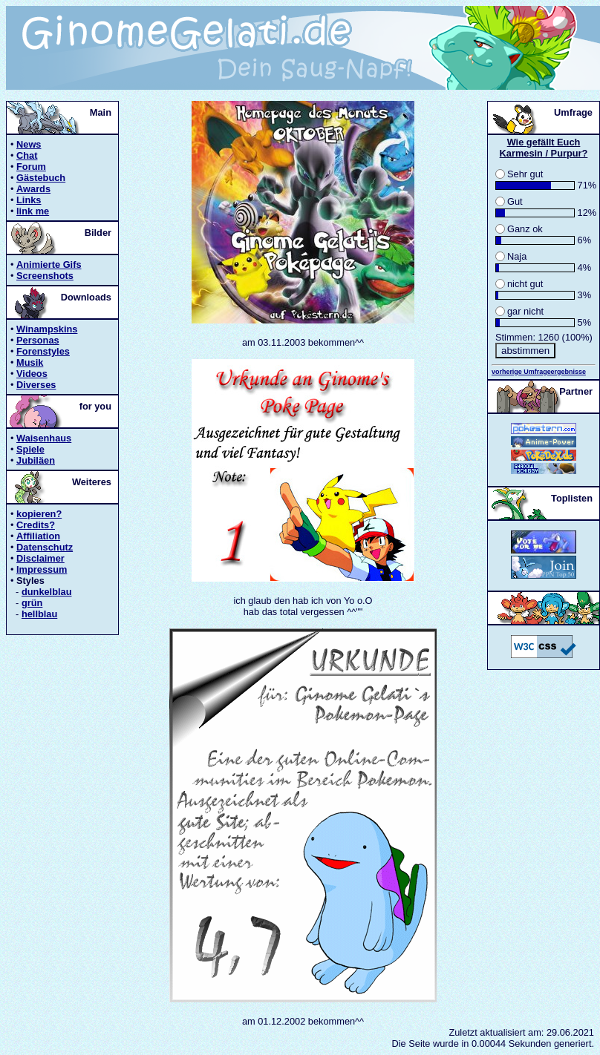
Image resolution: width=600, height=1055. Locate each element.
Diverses (36, 384)
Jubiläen (35, 460)
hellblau (39, 613)
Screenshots (45, 275)
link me (32, 211)
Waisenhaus (43, 438)
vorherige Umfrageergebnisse (539, 371)
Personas (37, 340)
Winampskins (46, 329)
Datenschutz (44, 547)
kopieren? (39, 513)
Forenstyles (43, 351)
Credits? (35, 524)
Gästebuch (40, 177)
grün (32, 602)
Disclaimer (40, 558)
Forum (31, 166)
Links (28, 200)
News (28, 144)
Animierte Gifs (48, 264)
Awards (33, 188)
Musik (29, 362)
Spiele (30, 449)
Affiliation (38, 536)
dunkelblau (47, 591)
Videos (32, 373)
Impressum (41, 569)
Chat (26, 155)
